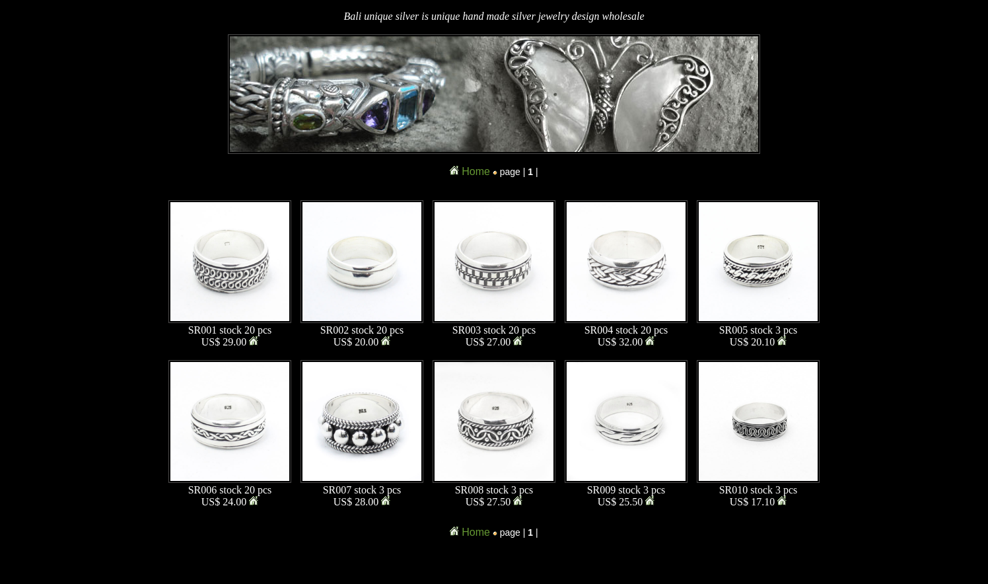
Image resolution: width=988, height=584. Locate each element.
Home (476, 171)
